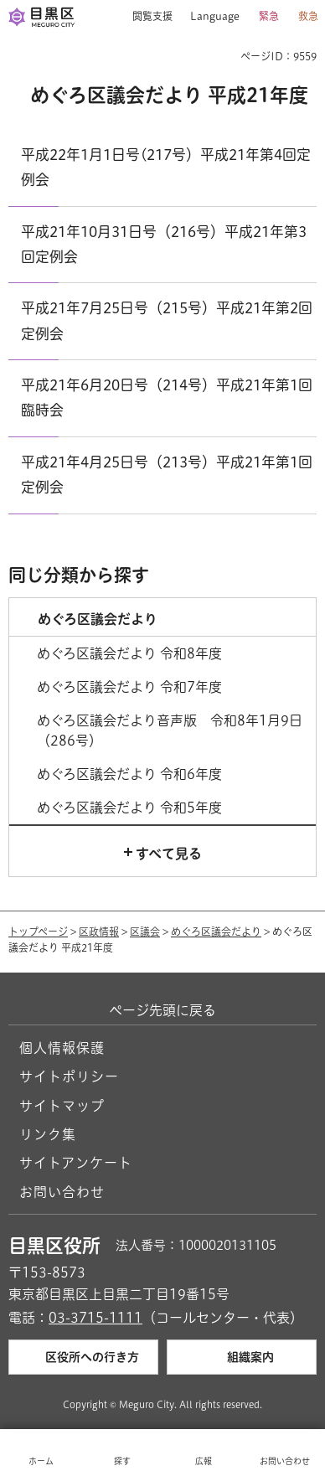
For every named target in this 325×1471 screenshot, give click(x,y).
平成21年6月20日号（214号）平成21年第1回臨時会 (166, 397)
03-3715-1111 (95, 1317)
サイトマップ (62, 1105)
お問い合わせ (62, 1192)
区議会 (145, 931)
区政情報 (99, 931)
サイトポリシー (69, 1076)
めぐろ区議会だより (216, 931)
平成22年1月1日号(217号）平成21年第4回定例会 (166, 167)
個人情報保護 (62, 1048)
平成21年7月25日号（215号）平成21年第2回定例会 (166, 320)
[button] (146, 16)
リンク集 (47, 1134)
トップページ (38, 931)
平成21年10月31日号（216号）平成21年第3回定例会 (164, 244)
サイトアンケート (75, 1162)
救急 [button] (308, 16)
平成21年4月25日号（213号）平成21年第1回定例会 (166, 474)
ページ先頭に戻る (162, 1010)
